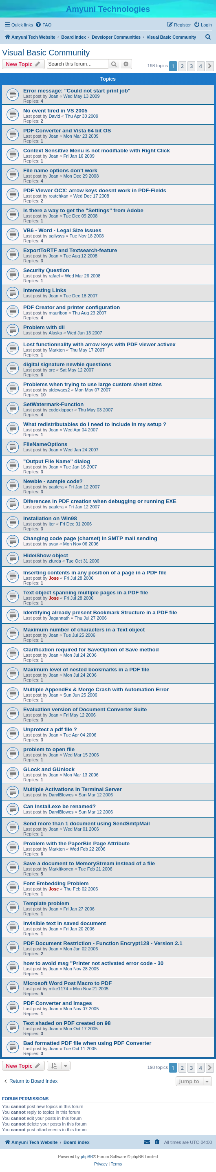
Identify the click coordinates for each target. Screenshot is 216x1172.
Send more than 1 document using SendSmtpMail (86, 823)
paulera (56, 486)
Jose (53, 578)
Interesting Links (44, 290)
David (54, 116)
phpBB (87, 1156)
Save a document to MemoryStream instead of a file (89, 863)
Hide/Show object (45, 555)
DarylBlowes (60, 794)
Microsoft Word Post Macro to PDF (67, 983)
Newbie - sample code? (53, 481)
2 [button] (182, 66)
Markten (56, 349)
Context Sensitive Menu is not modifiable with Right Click (96, 150)
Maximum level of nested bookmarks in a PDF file (86, 669)
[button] (210, 66)
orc (51, 369)
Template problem (46, 903)
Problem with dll (44, 327)
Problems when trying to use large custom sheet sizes (92, 384)
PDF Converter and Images (57, 1003)
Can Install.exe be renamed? (59, 806)
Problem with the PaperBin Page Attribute (76, 843)
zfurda (54, 561)
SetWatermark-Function (53, 404)
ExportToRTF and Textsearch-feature (70, 250)
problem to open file (49, 749)
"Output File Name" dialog (56, 461)
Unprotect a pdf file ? (50, 729)
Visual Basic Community (46, 52)
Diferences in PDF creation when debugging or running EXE (99, 501)
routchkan (58, 196)
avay (53, 543)
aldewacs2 (59, 389)
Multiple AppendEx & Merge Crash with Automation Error (96, 689)
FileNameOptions (45, 444)
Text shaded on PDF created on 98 (66, 1023)
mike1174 (58, 988)
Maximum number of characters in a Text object (84, 630)
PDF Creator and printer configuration (71, 307)
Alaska (55, 332)
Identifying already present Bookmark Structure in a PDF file (100, 612)
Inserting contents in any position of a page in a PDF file (95, 573)
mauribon (57, 312)
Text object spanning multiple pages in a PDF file (85, 592)
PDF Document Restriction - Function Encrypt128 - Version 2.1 (103, 943)
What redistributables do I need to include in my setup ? (94, 424)
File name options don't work (60, 170)
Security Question (46, 270)
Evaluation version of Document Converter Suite (85, 709)
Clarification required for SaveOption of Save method (91, 649)
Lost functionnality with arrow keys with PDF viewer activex (99, 344)
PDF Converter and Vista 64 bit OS (67, 131)
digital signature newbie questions (67, 364)
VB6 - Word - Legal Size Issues (62, 230)
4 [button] (200, 66)
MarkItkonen (60, 868)
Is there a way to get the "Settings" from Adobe (83, 210)
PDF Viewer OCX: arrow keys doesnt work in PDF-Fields (94, 190)
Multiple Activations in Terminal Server (72, 789)
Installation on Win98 (50, 518)
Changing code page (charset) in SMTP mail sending (90, 538)
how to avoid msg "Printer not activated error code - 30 (93, 963)
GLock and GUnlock (49, 769)
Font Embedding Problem (55, 883)
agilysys (56, 235)
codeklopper (60, 409)
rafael (54, 275)
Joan (53, 96)
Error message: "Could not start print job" (76, 91)
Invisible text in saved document (64, 923)
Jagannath (58, 618)
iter (51, 523)
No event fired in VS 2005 (55, 111)
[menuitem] (43, 25)
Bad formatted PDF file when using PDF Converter (87, 1043)
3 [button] (191, 66)
